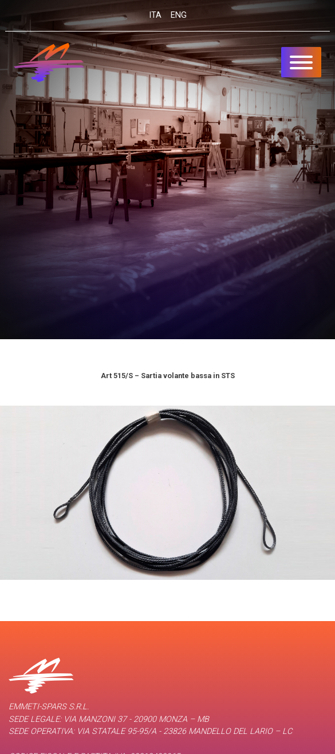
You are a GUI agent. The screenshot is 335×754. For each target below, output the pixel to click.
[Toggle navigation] (301, 62)
